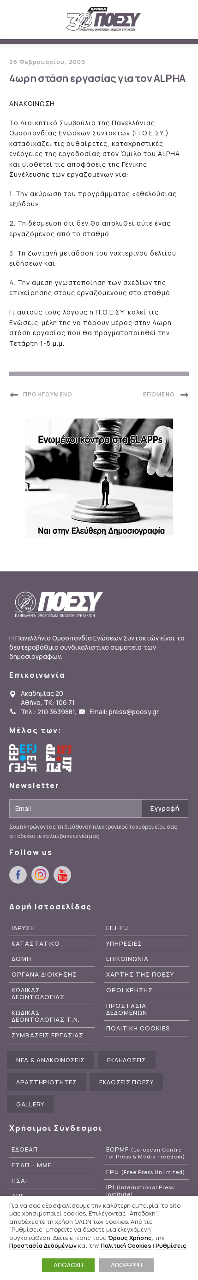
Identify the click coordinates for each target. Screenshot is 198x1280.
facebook (18, 875)
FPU (145, 1172)
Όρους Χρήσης (130, 1237)
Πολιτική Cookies (126, 1245)
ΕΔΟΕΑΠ (25, 1149)
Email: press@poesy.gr (124, 711)
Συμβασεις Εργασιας (48, 1035)
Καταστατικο (36, 943)
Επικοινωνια (127, 958)
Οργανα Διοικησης (44, 974)
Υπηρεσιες (124, 943)
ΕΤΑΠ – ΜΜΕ (32, 1165)
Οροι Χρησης (129, 990)
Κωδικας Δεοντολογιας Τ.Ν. (46, 1016)
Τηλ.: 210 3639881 (48, 711)
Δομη (21, 958)
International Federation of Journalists (60, 758)
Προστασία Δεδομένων (43, 1245)
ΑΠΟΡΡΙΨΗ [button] (126, 1265)
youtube (62, 875)
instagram (40, 875)
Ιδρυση (23, 928)
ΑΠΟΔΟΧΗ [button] (68, 1265)
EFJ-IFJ (117, 928)
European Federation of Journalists (23, 758)
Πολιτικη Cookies (138, 1028)
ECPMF (145, 1153)
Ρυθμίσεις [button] (171, 1245)
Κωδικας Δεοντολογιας (38, 994)
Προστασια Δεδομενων (126, 1009)
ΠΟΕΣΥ (104, 19)
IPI (140, 1191)
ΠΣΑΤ (21, 1180)
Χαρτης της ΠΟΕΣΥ (140, 974)
